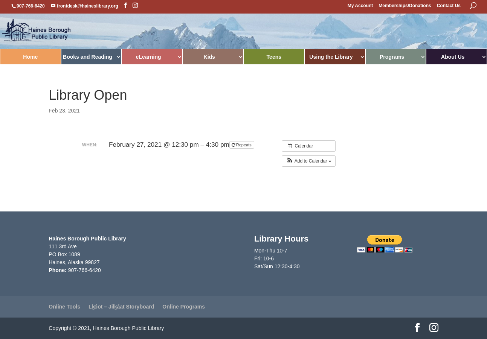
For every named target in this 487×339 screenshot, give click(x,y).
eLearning (148, 57)
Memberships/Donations (405, 5)
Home (30, 57)
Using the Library (331, 57)
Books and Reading (87, 57)
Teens (274, 57)
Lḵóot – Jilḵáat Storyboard (121, 307)
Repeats (242, 145)
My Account (360, 5)
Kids (209, 57)
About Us (452, 57)
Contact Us (449, 5)
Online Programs (183, 307)
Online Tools (64, 307)
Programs (392, 57)
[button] (308, 161)
